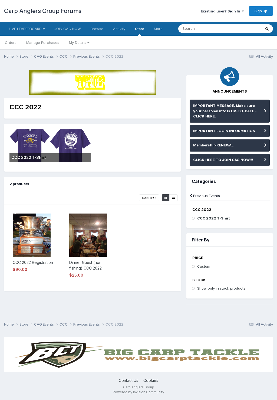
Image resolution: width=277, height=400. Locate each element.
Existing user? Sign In (222, 11)
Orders (11, 42)
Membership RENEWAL (213, 145)
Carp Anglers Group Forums (42, 10)
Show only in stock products (221, 288)
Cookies (150, 380)
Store (139, 31)
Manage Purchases (42, 42)
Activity (119, 29)
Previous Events (205, 196)
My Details (79, 42)
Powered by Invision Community (138, 392)
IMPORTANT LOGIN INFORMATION (224, 131)
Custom (203, 266)
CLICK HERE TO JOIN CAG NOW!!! (223, 160)
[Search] (207, 28)
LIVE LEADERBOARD (27, 29)
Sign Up (261, 11)
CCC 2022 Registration (33, 262)
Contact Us (128, 380)
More (158, 29)
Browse (97, 29)
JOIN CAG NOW (67, 29)
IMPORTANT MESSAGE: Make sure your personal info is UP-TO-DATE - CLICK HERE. (225, 110)
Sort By (149, 197)
